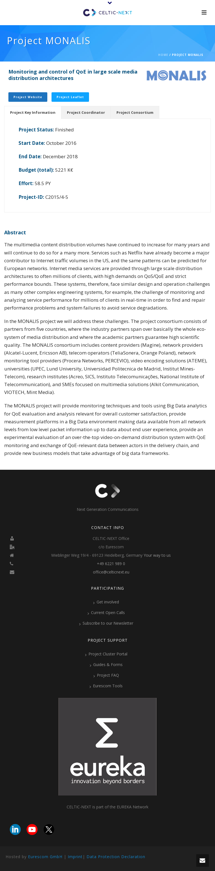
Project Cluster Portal (106, 654)
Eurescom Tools (106, 686)
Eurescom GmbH (45, 856)
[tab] (32, 112)
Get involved (106, 602)
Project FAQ (106, 675)
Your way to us (157, 555)
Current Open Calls (106, 612)
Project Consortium (134, 112)
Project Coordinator (86, 112)
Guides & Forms (106, 664)
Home (163, 55)
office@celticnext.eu (111, 572)
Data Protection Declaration (116, 856)
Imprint (75, 856)
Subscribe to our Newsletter (106, 623)
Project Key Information (32, 112)
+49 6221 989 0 (111, 563)
